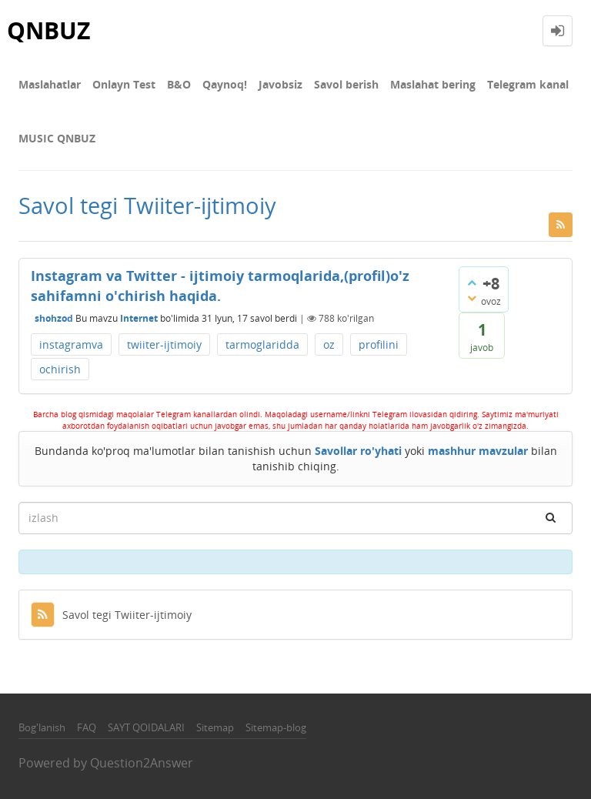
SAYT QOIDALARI (146, 727)
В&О (179, 84)
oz (329, 344)
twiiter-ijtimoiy (164, 344)
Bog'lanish (41, 727)
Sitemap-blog (275, 727)
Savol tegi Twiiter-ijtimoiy (111, 614)
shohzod (54, 318)
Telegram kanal (528, 84)
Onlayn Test (123, 84)
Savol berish (346, 84)
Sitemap (215, 727)
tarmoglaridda (262, 344)
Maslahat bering (433, 84)
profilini (379, 344)
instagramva (71, 344)
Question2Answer (141, 762)
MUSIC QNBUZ (56, 138)
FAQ (86, 727)
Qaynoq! (224, 84)
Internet (139, 318)
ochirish (60, 369)
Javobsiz (280, 84)
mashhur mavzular (478, 450)
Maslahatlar (49, 84)
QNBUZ (48, 30)
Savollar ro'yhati (358, 450)
